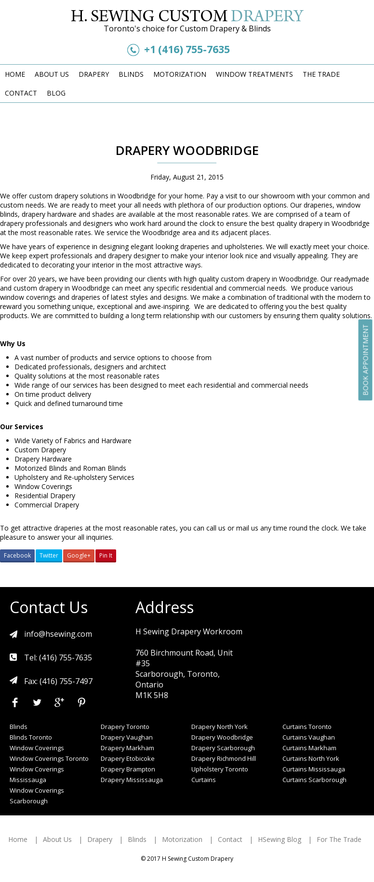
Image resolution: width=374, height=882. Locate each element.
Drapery (94, 74)
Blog (56, 93)
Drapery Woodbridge (222, 737)
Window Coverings (37, 747)
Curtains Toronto (307, 726)
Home (15, 74)
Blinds (131, 74)
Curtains (203, 779)
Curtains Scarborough (314, 779)
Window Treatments (254, 74)
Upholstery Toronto (219, 769)
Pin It (105, 555)
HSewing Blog (279, 839)
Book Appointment (365, 359)
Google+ (79, 555)
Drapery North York (219, 726)
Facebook (17, 555)
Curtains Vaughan (308, 737)
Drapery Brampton (128, 769)
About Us (52, 74)
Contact (21, 93)
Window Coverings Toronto (49, 758)
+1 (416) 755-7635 (187, 49)
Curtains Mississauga (313, 769)
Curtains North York (310, 758)
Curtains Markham (309, 747)
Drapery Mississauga (132, 779)
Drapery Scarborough (223, 747)
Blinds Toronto (31, 737)
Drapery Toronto (125, 726)
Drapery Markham (127, 747)
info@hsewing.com (58, 634)
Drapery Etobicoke (128, 758)
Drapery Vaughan (127, 737)
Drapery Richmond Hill (223, 758)
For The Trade (339, 839)
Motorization (179, 74)
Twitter (49, 555)
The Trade (321, 74)
